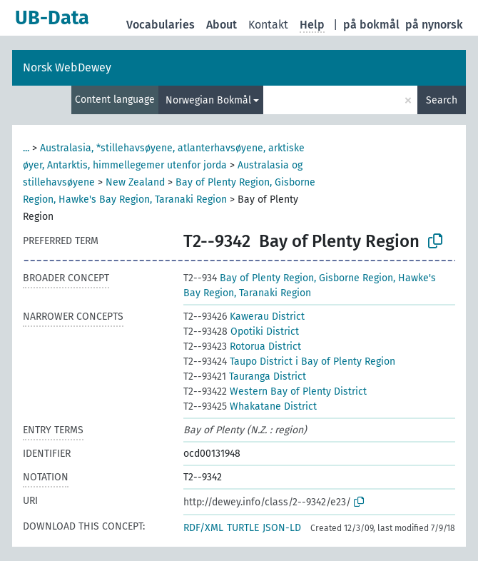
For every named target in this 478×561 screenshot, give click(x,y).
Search (441, 100)
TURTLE (243, 528)
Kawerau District (244, 316)
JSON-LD (282, 528)
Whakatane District (250, 406)
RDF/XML (203, 528)
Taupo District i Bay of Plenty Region (289, 361)
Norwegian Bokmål (208, 100)
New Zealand (135, 182)
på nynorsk (434, 24)
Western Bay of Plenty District (275, 391)
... (26, 148)
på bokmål (371, 24)
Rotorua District (242, 346)
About (221, 24)
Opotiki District (241, 331)
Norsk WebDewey (67, 67)
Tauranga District (244, 376)
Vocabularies (160, 24)
